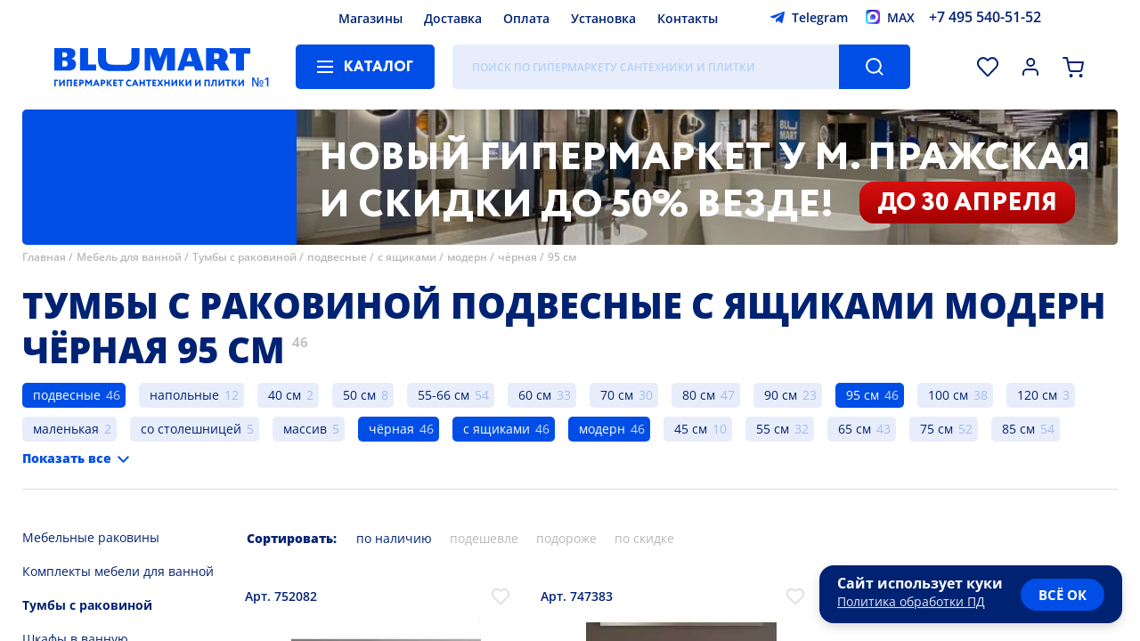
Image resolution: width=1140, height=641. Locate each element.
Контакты (687, 18)
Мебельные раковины (90, 537)
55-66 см (443, 394)
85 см (1018, 428)
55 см (772, 428)
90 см (780, 394)
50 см (359, 394)
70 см (616, 394)
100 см (948, 394)
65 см (854, 428)
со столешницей (191, 428)
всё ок (1062, 595)
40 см (284, 394)
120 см (1037, 394)
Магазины (370, 18)
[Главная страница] (152, 66)
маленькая (66, 428)
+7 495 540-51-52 (985, 17)
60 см (534, 394)
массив (305, 428)
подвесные (338, 256)
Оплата (526, 18)
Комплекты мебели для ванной (118, 571)
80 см (698, 394)
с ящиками (407, 256)
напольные (184, 394)
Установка (603, 18)
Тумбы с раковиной (244, 256)
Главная (44, 256)
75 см (936, 428)
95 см (562, 256)
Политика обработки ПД (911, 601)
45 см (690, 428)
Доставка (453, 18)
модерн (467, 256)
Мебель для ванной (129, 256)
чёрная (517, 256)
